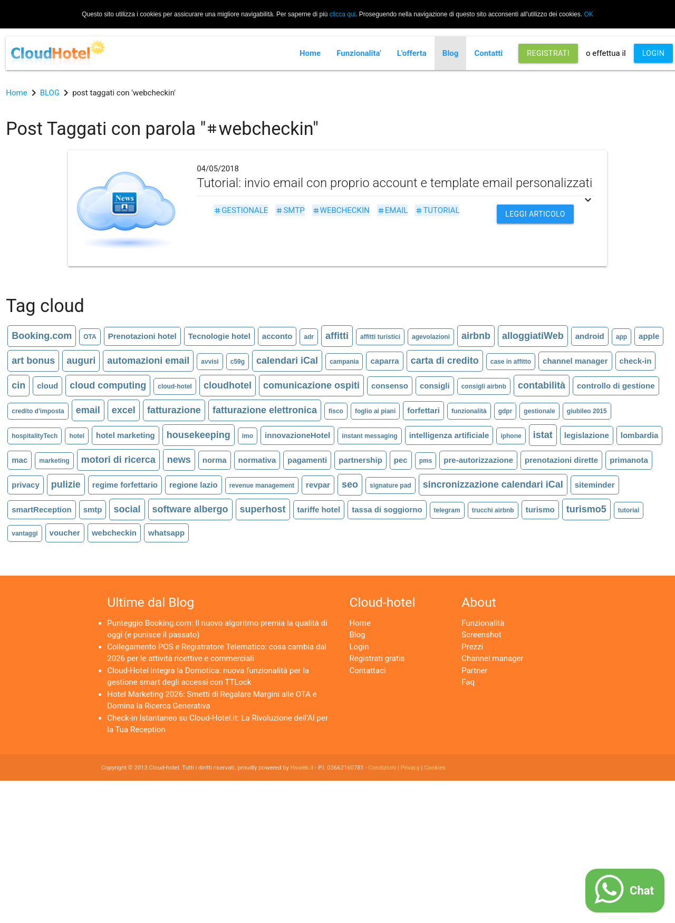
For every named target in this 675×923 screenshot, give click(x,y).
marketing (54, 460)
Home (310, 53)
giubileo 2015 (587, 411)
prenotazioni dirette (561, 459)
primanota (629, 459)
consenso (389, 385)
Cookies (434, 767)
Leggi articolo (535, 214)
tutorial (437, 210)
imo (247, 436)
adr (309, 337)
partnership (360, 459)
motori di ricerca (118, 459)
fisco (336, 411)
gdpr (505, 411)
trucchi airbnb (493, 510)
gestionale (241, 210)
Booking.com (42, 336)
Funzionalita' (358, 53)
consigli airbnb (483, 386)
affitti (337, 336)
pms (425, 460)
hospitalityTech (34, 436)
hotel (76, 436)
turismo (540, 509)
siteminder (595, 484)
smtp (289, 210)
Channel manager (492, 658)
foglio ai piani (375, 411)
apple (649, 336)
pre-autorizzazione (478, 459)
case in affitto (510, 361)
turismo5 (586, 509)
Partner (474, 670)
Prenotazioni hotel (142, 336)
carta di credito (445, 360)
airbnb (475, 336)
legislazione (586, 435)
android (589, 336)
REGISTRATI (548, 53)
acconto (277, 336)
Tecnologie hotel (219, 336)
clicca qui (342, 14)
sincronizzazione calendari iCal (493, 484)
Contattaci (368, 670)
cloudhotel (228, 385)
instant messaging (369, 436)
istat (543, 435)
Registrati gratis (377, 658)
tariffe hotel (319, 509)
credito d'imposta (38, 411)
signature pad (390, 485)
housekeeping (198, 435)
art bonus (33, 360)
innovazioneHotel (297, 435)
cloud (47, 385)
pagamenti (307, 459)
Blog (450, 53)
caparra (384, 360)
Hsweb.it (302, 767)
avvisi (209, 361)
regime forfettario (125, 484)
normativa (257, 459)
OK (588, 14)
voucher (65, 532)
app (621, 337)
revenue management (261, 485)
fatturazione (174, 410)
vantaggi (24, 533)
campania (344, 361)
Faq (468, 682)
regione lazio (193, 484)
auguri (80, 360)
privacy (26, 484)
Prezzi (472, 647)
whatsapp (166, 532)
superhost (263, 509)
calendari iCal (287, 360)
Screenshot (481, 634)
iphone (510, 436)
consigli (435, 385)
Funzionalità (482, 623)
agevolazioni (431, 337)
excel (124, 410)
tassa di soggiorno (387, 509)
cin (18, 385)
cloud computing (108, 385)
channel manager (575, 360)
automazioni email (148, 360)
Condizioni (383, 767)
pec (401, 459)
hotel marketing (125, 435)
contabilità (541, 385)
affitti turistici (380, 337)
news (179, 459)
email (392, 210)
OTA (89, 337)
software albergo (190, 509)
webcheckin (341, 210)
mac (19, 459)
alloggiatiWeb (533, 336)
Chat (642, 890)
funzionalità (469, 411)
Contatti (488, 53)
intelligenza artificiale (449, 435)
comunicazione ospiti (311, 385)
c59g (237, 361)
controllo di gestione (616, 385)
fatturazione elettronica (265, 410)
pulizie (66, 484)
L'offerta (412, 53)
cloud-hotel (175, 386)
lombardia (640, 435)
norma (214, 459)
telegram (447, 510)
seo (350, 484)
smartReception (41, 509)
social (126, 509)
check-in (636, 360)
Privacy (410, 767)
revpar (318, 484)
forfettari (423, 410)
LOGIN (653, 53)
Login (359, 647)
